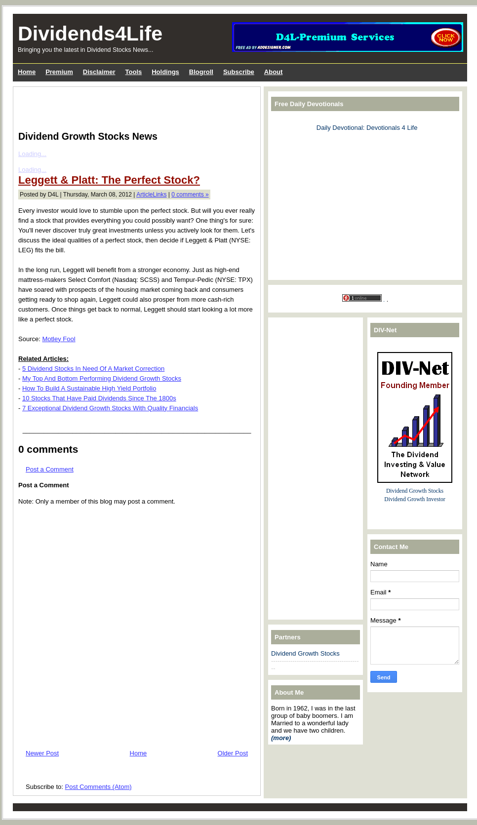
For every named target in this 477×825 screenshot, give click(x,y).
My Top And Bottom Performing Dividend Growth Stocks (101, 378)
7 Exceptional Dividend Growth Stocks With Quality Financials (110, 408)
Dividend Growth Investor (414, 499)
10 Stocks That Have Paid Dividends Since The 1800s (99, 398)
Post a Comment (50, 469)
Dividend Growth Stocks (305, 653)
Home (138, 753)
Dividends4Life (90, 33)
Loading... (32, 153)
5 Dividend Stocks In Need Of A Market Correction (93, 368)
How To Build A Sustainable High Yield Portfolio (89, 388)
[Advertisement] (133, 106)
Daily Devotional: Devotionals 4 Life (367, 127)
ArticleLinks (151, 194)
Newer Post (42, 753)
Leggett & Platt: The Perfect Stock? (109, 180)
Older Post (233, 753)
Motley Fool (58, 339)
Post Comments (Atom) (98, 786)
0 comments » (189, 194)
